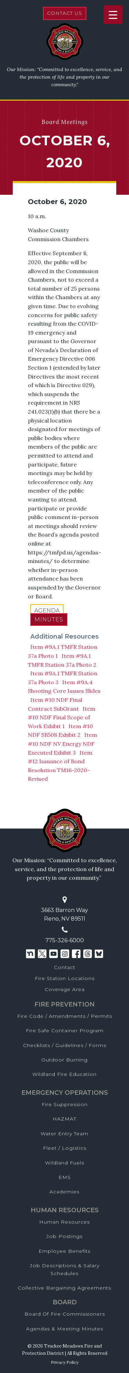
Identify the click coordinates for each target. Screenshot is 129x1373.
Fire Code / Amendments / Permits (64, 1016)
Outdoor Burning (64, 1060)
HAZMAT (64, 1119)
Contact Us (64, 13)
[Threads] (87, 953)
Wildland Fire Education (64, 1074)
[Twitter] (42, 953)
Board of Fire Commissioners (64, 1314)
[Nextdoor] (30, 953)
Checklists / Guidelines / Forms (64, 1045)
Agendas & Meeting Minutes (64, 1329)
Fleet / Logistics (64, 1148)
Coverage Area (65, 989)
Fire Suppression (65, 1104)
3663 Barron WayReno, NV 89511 (64, 914)
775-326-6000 (64, 940)
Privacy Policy (64, 1362)
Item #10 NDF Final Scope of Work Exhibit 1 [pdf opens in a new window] (61, 717)
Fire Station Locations (65, 978)
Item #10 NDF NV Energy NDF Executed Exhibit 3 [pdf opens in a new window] (62, 743)
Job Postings (64, 1236)
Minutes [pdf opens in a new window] (48, 619)
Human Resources (64, 1222)
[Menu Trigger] (113, 14)
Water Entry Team (64, 1133)
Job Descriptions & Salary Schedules (64, 1269)
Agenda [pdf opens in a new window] (47, 610)
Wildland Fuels (64, 1163)
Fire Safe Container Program (65, 1030)
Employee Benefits (64, 1251)
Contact (64, 967)
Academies (64, 1192)
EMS (64, 1177)
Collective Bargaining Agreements (64, 1288)
